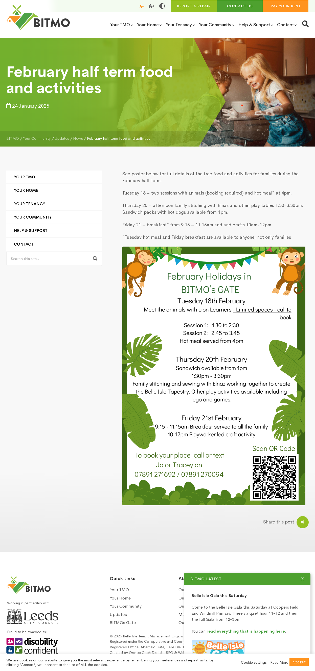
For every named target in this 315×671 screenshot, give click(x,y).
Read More (279, 662)
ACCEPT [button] (299, 662)
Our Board (188, 606)
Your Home (26, 190)
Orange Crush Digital (145, 652)
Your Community (33, 217)
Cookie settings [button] (253, 662)
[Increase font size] (151, 6)
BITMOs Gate (123, 622)
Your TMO (24, 177)
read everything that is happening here (252, 631)
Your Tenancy (29, 203)
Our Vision (188, 598)
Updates (118, 614)
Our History (189, 589)
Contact (23, 244)
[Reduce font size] (142, 6)
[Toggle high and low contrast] (162, 6)
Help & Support (30, 230)
